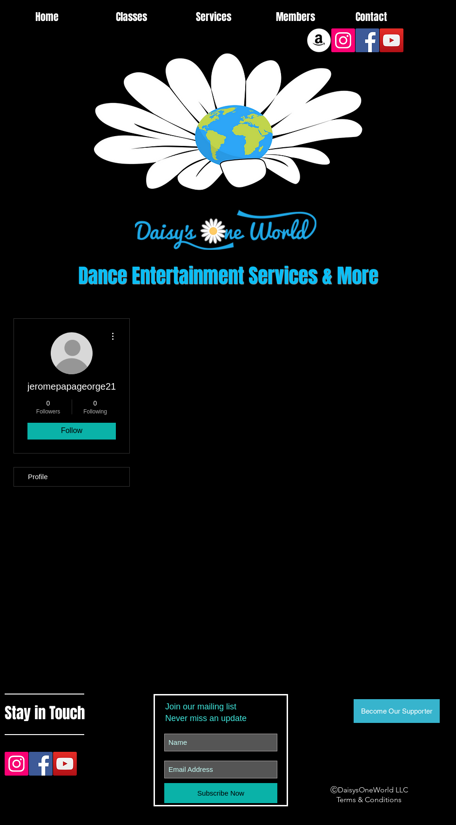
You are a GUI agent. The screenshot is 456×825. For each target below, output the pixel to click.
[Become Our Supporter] (397, 711)
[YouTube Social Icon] (391, 40)
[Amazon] (319, 40)
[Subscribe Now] (220, 793)
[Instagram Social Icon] (343, 40)
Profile (38, 477)
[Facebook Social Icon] (367, 40)
